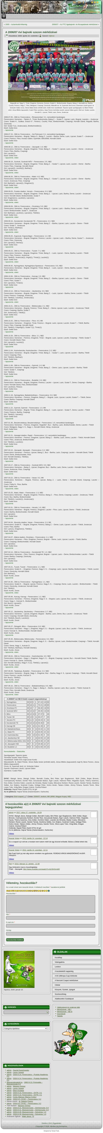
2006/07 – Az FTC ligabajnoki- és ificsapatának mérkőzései (75, 24)
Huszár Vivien (14, 838)
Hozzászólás (11, 894)
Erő (50, 1123)
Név (8, 914)
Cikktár (57, 985)
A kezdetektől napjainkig (64, 971)
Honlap (8, 930)
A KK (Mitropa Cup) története (66, 976)
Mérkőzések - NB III (64, 1012)
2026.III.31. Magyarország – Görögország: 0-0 (31, 1108)
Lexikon (58, 967)
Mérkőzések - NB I (64, 1009)
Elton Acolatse (18, 1091)
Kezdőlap (58, 958)
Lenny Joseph (18, 1072)
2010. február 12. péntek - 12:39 (27, 864)
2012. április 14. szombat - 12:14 (35, 838)
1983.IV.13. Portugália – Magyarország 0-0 (25, 1083)
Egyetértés (57, 1123)
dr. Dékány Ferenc (26, 1101)
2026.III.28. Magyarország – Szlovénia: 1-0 (29, 1112)
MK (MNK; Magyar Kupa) (57, 797)
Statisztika (21, 751)
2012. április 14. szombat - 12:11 (35, 850)
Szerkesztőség (60, 994)
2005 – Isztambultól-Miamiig (16, 24)
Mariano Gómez (19, 1086)
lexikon (43, 797)
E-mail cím (10, 922)
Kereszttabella (9, 751)
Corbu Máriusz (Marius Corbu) (24, 1097)
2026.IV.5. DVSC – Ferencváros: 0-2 (27, 1099)
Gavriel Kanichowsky (21, 1070)
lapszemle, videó (11, 158)
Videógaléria (59, 962)
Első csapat (18, 797)
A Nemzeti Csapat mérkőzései (66, 980)
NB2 (69, 797)
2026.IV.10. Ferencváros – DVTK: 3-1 (27, 1093)
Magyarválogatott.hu (14, 1082)
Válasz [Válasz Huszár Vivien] (11, 845)
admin (11, 813)
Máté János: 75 (28, 1116)
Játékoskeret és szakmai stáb (68, 1007)
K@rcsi (51, 36)
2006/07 (37, 797)
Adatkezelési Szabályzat (64, 999)
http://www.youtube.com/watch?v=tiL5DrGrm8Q (41, 869)
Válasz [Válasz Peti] (11, 873)
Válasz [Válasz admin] (11, 833)
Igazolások (61, 1014)
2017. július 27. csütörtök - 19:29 (29, 813)
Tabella (59, 1016)
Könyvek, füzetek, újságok (65, 990)
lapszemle (9, 130)
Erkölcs (44, 1123)
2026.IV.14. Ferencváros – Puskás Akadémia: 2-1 (27, 1075)
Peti (10, 864)
